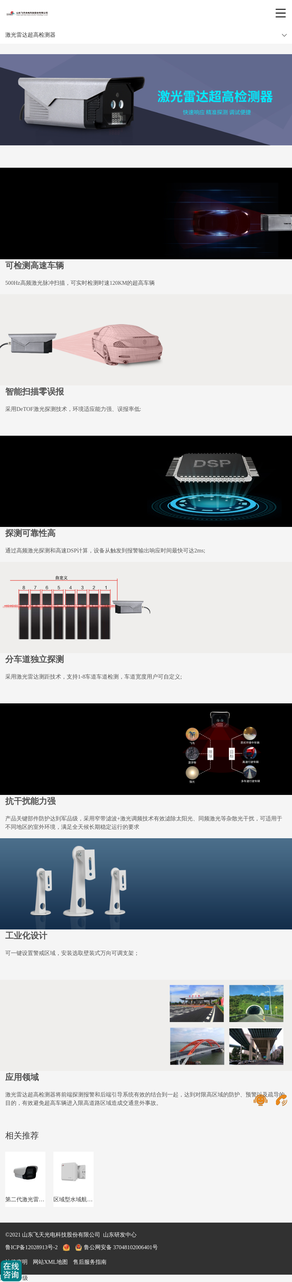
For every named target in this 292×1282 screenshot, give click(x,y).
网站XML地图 (50, 1262)
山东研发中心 (120, 1235)
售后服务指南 (90, 1262)
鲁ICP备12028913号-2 (31, 1247)
